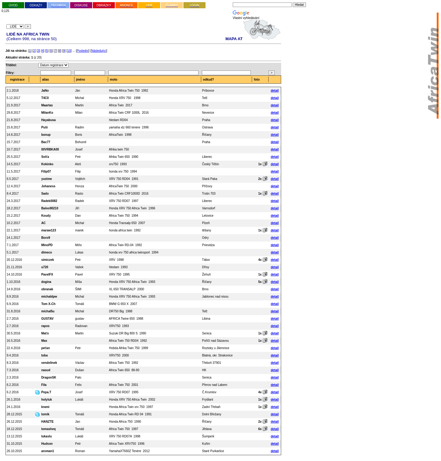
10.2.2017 (14, 223)
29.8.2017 (14, 112)
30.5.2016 (14, 333)
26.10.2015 (14, 451)
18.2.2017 (14, 208)
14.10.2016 (14, 274)
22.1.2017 (14, 230)
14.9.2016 (14, 289)
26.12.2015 (14, 421)
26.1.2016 (14, 399)
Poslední (83, 50)
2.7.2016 (13, 318)
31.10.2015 (14, 443)
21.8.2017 (14, 120)
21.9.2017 (14, 105)
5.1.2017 (13, 252)
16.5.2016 (14, 340)
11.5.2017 (14, 171)
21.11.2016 (14, 267)
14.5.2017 (14, 164)
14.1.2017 (14, 237)
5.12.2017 (14, 98)
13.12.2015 (14, 436)
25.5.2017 (14, 156)
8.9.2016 (13, 296)
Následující (98, 50)
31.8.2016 (14, 311)
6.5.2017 (13, 179)
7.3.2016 (13, 370)
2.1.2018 (13, 90)
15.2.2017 (14, 215)
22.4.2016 (14, 348)
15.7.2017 (14, 142)
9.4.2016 (13, 355)
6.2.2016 (13, 385)
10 (69, 50)
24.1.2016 (14, 407)
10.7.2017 (14, 149)
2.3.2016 (13, 377)
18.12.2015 (14, 429)
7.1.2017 (13, 245)
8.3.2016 (13, 362)
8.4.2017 (13, 193)
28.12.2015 (14, 414)
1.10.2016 (14, 282)
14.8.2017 (14, 134)
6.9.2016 (13, 304)
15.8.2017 (14, 127)
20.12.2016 (14, 259)
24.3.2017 (14, 201)
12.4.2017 (14, 186)
